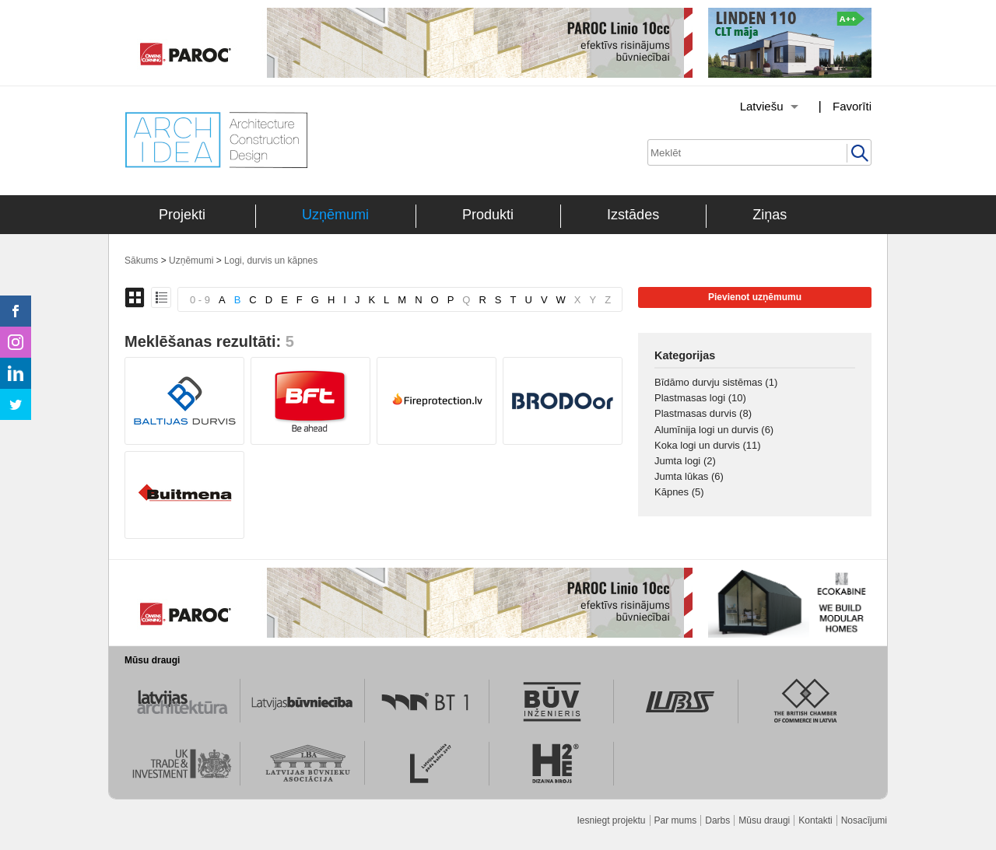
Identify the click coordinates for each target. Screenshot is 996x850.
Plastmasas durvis (703, 413)
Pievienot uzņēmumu (754, 297)
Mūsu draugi (764, 820)
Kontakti (815, 820)
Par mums (675, 820)
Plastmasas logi (700, 398)
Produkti (488, 214)
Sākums (141, 260)
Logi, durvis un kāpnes (270, 260)
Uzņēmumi (335, 214)
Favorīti (852, 106)
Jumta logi (685, 461)
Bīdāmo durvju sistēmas (715, 382)
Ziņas (769, 214)
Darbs (717, 820)
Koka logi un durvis (707, 445)
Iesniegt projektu (611, 820)
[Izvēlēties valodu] (749, 106)
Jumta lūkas (689, 476)
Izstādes (633, 214)
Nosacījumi (864, 820)
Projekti (182, 214)
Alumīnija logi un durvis (713, 429)
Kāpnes (679, 492)
